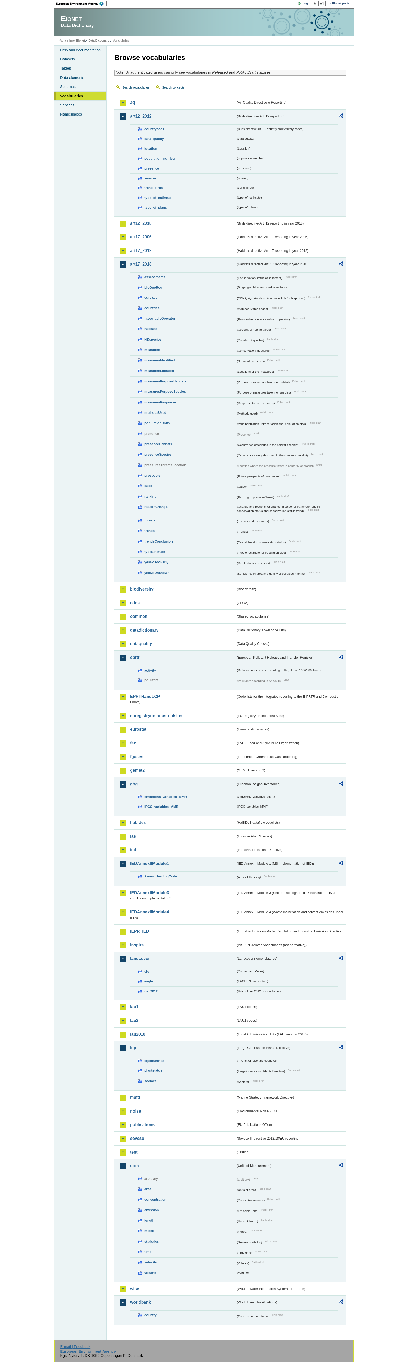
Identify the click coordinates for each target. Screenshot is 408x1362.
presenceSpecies (158, 454)
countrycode (154, 129)
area (147, 1189)
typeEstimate (154, 552)
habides (138, 822)
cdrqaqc (150, 297)
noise (135, 1111)
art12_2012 (141, 116)
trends (149, 531)
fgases (136, 757)
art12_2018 (141, 223)
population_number (159, 158)
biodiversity (142, 589)
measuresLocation (159, 371)
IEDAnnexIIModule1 (149, 863)
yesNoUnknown (156, 573)
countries (152, 308)
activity (150, 670)
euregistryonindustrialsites (156, 716)
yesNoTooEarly (156, 562)
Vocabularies (71, 96)
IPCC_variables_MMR (161, 807)
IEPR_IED (139, 931)
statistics (151, 1241)
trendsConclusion (158, 541)
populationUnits (157, 423)
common (139, 616)
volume (150, 1273)
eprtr (134, 657)
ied (133, 850)
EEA (81, 3)
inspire (137, 945)
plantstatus (153, 1070)
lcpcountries (154, 1061)
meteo (149, 1231)
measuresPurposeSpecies (165, 392)
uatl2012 (151, 991)
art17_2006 (141, 237)
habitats (150, 329)
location (150, 149)
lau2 (134, 1020)
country (150, 1315)
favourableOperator (159, 318)
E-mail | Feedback (75, 1347)
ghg (134, 784)
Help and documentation (80, 50)
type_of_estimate (158, 198)
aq (132, 102)
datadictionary (144, 630)
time (147, 1252)
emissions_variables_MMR (165, 797)
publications (142, 1124)
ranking (150, 496)
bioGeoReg (153, 287)
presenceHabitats (158, 444)
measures (152, 350)
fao (133, 743)
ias (133, 836)
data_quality (154, 139)
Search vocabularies (135, 87)
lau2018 (137, 1034)
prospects (152, 475)
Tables (65, 68)
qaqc (148, 486)
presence (151, 168)
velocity (150, 1262)
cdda (135, 603)
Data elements (72, 78)
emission (151, 1210)
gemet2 (137, 770)
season (150, 178)
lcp (133, 1048)
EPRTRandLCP (145, 696)
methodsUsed (155, 413)
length (149, 1220)
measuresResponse (160, 402)
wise (134, 1288)
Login (306, 3)
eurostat (138, 729)
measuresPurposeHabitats (165, 381)
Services (67, 105)
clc (146, 971)
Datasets (67, 59)
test (133, 1152)
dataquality (141, 643)
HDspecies (152, 339)
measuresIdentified (159, 360)
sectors (150, 1081)
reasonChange (156, 507)
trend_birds (153, 188)
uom (134, 1165)
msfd (135, 1097)
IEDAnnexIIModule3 (149, 893)
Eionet (80, 40)
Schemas (68, 87)
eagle (148, 981)
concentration (155, 1199)
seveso (137, 1138)
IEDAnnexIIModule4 (149, 912)
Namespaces (71, 114)
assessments (154, 277)
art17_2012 (141, 250)
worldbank (140, 1302)
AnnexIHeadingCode (160, 876)
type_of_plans (155, 207)
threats (150, 520)
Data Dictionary (98, 40)
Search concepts (173, 87)
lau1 (134, 1007)
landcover (140, 958)
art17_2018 (141, 264)
